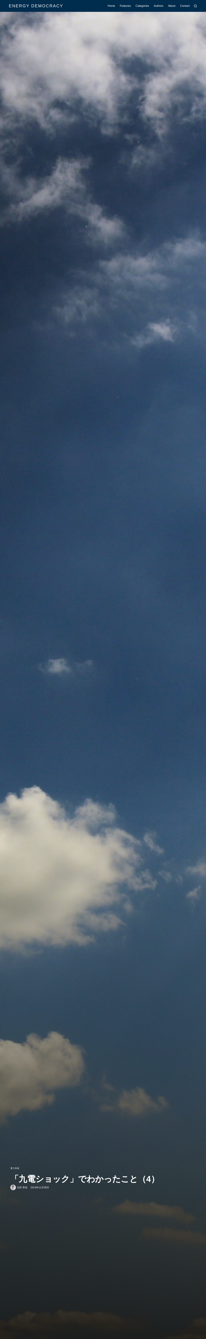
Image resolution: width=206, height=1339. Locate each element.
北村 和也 (22, 1187)
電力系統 (14, 1168)
